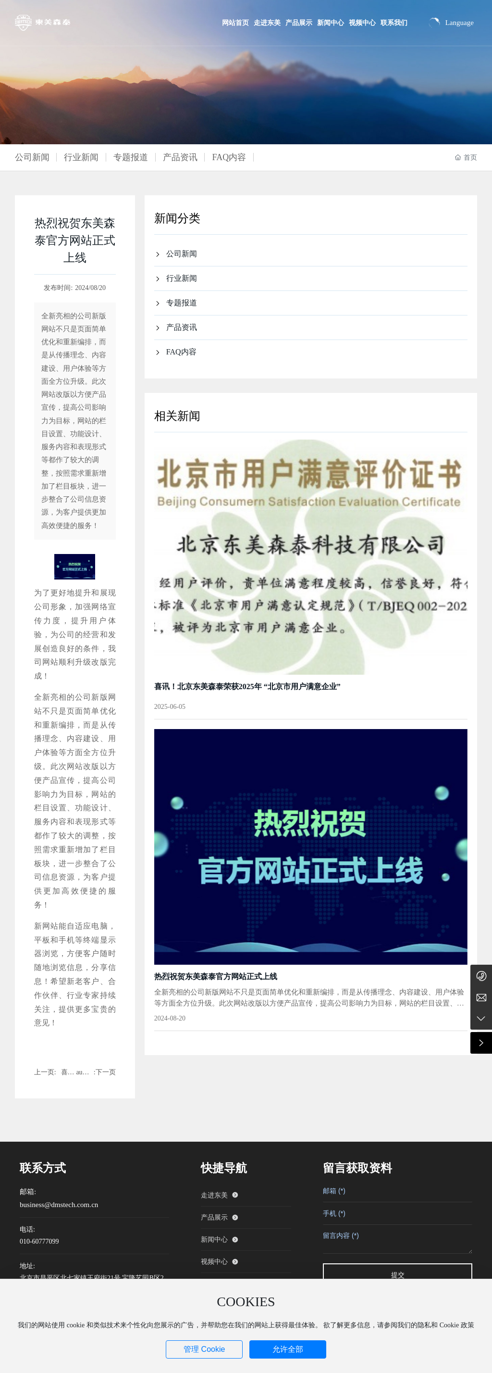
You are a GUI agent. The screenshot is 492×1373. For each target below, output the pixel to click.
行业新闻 (81, 157)
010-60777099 (39, 1241)
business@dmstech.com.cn (59, 1205)
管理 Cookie (204, 1349)
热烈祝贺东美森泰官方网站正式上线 (215, 976)
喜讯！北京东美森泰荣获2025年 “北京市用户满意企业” (247, 686)
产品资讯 (180, 157)
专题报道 (130, 157)
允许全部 (287, 1349)
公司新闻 (32, 157)
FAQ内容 (229, 157)
